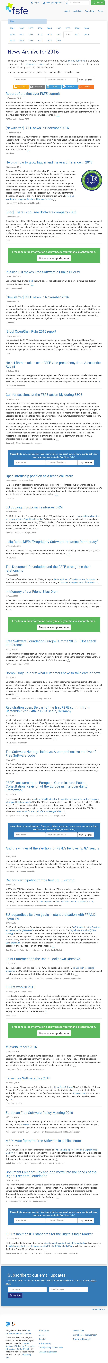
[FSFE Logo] (17, 9)
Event (8, 241)
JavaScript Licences (48, 1352)
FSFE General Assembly (15, 386)
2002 (21, 28)
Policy (39, 698)
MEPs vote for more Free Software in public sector (43, 1141)
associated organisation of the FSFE (77, 582)
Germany (47, 698)
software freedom (34, 64)
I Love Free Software (14, 1069)
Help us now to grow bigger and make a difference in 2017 (49, 162)
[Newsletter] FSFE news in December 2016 (37, 128)
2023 (49, 40)
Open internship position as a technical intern (39, 476)
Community (10, 443)
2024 (58, 40)
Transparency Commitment (51, 1347)
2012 (31, 34)
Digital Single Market (28, 533)
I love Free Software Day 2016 (28, 1078)
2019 (12, 40)
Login (35, 3)
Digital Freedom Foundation (37, 1201)
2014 (49, 34)
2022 (40, 40)
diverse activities (76, 60)
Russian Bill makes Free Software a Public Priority (43, 272)
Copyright (9, 533)
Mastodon (71, 87)
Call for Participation (26, 906)
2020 (21, 40)
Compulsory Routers (17, 698)
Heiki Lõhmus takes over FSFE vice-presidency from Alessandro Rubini (53, 364)
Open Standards (15, 816)
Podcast (54, 87)
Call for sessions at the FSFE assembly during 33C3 (44, 395)
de (7, 698)
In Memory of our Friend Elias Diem (32, 592)
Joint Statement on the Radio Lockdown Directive (43, 959)
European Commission (38, 816)
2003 (31, 28)
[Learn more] (58, 114)
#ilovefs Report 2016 (21, 1047)
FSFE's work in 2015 (20, 987)
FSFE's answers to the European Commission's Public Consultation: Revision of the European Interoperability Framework (46, 786)
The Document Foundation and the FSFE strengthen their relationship (48, 568)
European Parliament (53, 978)
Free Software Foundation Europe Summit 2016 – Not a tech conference (51, 643)
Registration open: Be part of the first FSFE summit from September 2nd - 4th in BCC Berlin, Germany (47, 709)
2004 (40, 28)
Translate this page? (82, 1339)
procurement (17, 288)
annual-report (11, 1016)
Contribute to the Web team (85, 1335)
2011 (21, 34)
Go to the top (99, 1309)
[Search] (65, 2)
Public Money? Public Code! (29, 203)
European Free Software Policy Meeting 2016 (39, 1113)
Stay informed (85, 80)
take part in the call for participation (73, 901)
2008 (77, 28)
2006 (58, 28)
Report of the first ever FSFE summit (33, 94)
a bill (31, 281)
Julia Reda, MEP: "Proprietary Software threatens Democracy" (52, 542)
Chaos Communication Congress (29, 443)
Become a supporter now (54, 258)
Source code (78, 1331)
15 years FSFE (23, 119)
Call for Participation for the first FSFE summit (40, 880)
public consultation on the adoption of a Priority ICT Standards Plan (40, 1246)
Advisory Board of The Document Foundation (75, 579)
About (67, 11)
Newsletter (38, 87)
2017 (77, 34)
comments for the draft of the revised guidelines (40, 811)
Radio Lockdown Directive (16, 978)
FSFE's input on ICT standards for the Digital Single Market (49, 1234)
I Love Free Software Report (34, 1069)
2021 (31, 40)
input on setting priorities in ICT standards (65, 1243)
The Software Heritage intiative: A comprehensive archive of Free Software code (51, 753)
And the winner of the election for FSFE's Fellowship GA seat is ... (52, 850)
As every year (79, 1093)
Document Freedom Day (15, 1201)
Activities (77, 11)
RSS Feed (21, 87)
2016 (68, 34)
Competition (31, 698)
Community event (54, 906)
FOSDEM (25, 1124)
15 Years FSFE (23, 664)
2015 (58, 34)
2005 (49, 28)
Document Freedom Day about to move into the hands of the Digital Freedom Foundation (51, 1174)
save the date (45, 901)
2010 (12, 34)
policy (8, 288)
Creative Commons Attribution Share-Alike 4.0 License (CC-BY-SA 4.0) (19, 1346)
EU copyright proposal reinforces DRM (34, 507)
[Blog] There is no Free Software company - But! (41, 212)
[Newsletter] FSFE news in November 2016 (37, 297)
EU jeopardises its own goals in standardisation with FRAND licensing (50, 916)
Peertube (87, 87)
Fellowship (10, 871)
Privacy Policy (45, 1343)
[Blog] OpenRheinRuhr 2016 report (31, 331)
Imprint (42, 1339)
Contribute (89, 11)
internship (10, 498)
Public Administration (71, 1132)
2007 (68, 28)
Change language (52, 3)
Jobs (41, 1335)
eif (7, 816)
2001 (12, 28)
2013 (40, 34)
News (12, 21)
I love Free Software (63, 1087)
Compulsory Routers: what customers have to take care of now (53, 673)
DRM (16, 533)
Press (100, 11)
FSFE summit (11, 119)
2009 (86, 28)
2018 (86, 34)
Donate (98, 3)
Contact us (44, 1331)
